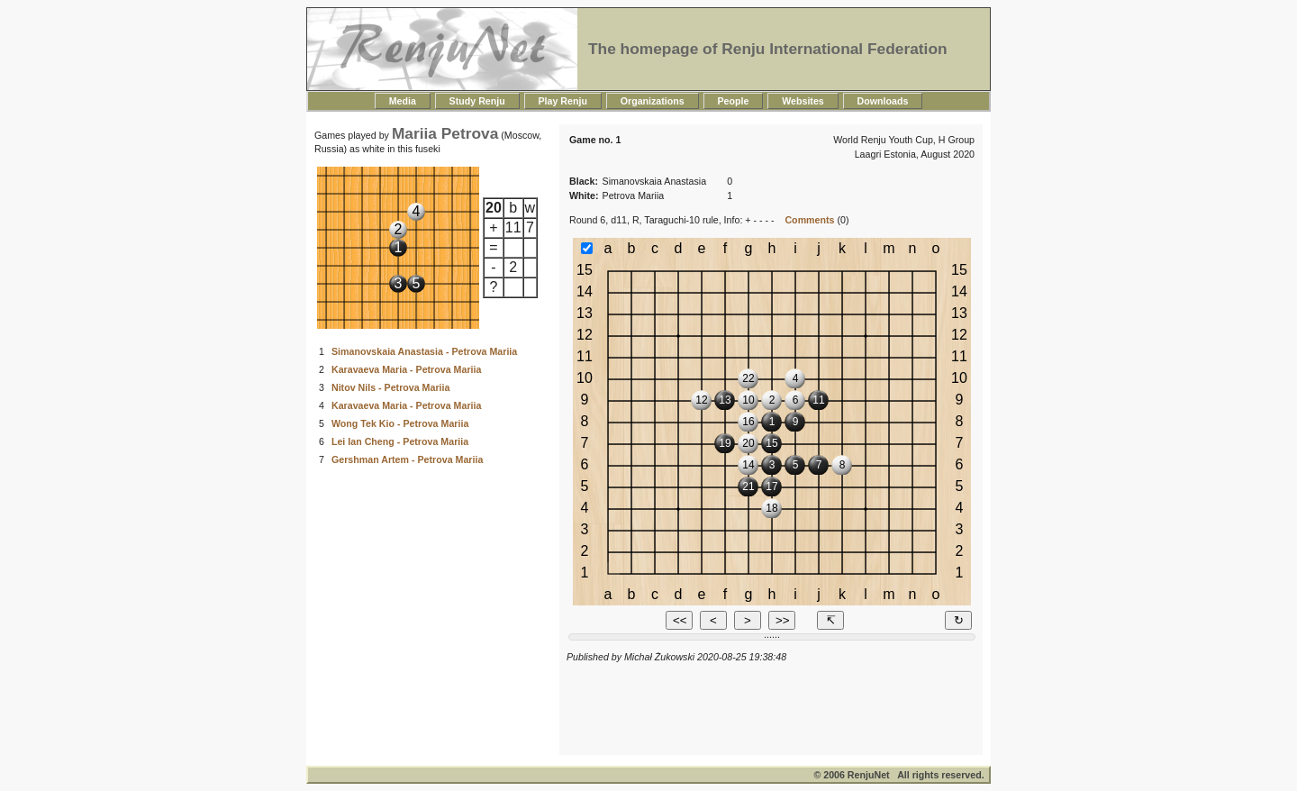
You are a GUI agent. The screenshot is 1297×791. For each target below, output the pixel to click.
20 (493, 207)
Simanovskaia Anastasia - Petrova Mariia (424, 351)
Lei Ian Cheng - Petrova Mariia (399, 441)
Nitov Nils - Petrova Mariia (390, 387)
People (733, 100)
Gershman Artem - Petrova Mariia (407, 459)
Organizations (652, 100)
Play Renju (563, 100)
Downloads (883, 100)
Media (402, 100)
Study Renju (477, 100)
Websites (802, 100)
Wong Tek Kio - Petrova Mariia (399, 423)
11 (513, 227)
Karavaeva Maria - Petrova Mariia (406, 369)
